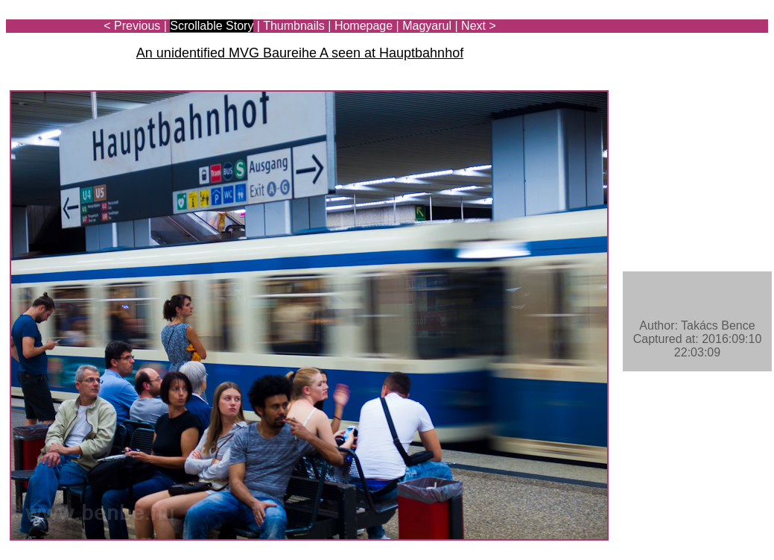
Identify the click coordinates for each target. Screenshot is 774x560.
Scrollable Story (211, 25)
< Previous (132, 25)
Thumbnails (294, 25)
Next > (478, 25)
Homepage (363, 25)
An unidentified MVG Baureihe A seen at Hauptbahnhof (299, 52)
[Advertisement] (681, 53)
